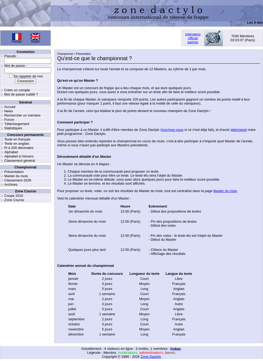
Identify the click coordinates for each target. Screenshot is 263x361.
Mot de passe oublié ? (21, 94)
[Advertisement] (90, 38)
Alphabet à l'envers (18, 156)
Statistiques (13, 128)
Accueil (9, 107)
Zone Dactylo (151, 357)
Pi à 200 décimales (18, 148)
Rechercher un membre (22, 115)
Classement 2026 (17, 180)
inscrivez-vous (172, 130)
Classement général (19, 161)
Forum (9, 120)
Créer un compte (17, 90)
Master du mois (16, 176)
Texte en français (17, 139)
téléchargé (239, 130)
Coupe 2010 (13, 196)
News (8, 111)
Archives (11, 184)
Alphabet (11, 152)
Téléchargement (16, 124)
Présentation (14, 172)
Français (17, 41)
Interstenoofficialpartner (193, 38)
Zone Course (14, 200)
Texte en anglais (16, 144)
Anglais (35, 41)
